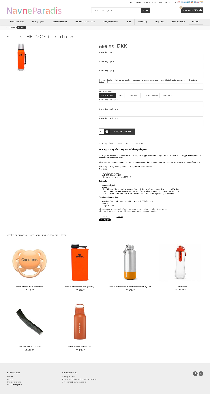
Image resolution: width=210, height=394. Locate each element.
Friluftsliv (196, 22)
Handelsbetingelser (167, 2)
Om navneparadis (150, 2)
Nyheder (137, 2)
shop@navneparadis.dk (77, 382)
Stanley (120, 217)
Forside (129, 2)
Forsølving (142, 22)
